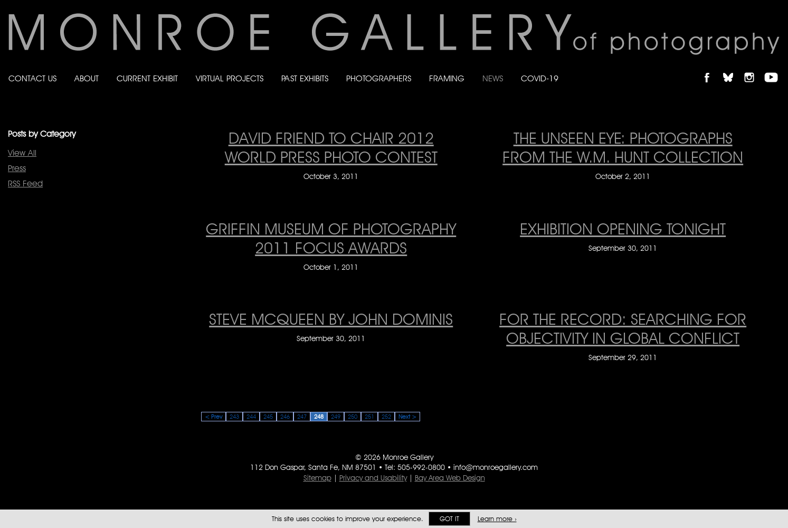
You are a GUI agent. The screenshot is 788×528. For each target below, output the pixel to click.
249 (335, 416)
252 (386, 416)
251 (369, 416)
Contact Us (32, 78)
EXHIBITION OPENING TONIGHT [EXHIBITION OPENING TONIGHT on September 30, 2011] (623, 228)
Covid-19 (539, 78)
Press (17, 168)
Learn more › (497, 519)
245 (268, 416)
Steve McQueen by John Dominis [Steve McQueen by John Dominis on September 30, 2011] (331, 318)
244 (251, 416)
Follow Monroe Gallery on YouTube (775, 68)
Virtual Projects (229, 78)
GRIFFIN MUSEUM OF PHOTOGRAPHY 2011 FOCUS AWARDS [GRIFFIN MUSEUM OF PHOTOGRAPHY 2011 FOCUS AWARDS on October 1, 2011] (331, 238)
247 (302, 416)
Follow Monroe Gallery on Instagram (753, 68)
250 (352, 416)
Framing (446, 78)
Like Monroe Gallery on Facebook (711, 68)
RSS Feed (25, 183)
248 (319, 416)
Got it (449, 519)
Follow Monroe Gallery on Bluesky (733, 68)
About (86, 78)
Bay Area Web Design (450, 478)
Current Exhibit (147, 78)
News (492, 78)
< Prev (213, 416)
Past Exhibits (304, 78)
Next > (407, 416)
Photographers (378, 78)
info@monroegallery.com (495, 467)
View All (22, 153)
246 (285, 416)
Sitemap (317, 478)
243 (234, 416)
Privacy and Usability (373, 478)
